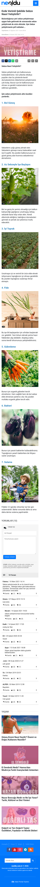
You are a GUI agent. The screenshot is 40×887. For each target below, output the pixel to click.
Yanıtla (7, 593)
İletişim (20, 844)
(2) (14, 642)
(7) (20, 678)
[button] (29, 60)
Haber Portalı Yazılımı (22, 882)
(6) (14, 605)
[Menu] (36, 3)
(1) (14, 593)
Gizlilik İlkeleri (29, 844)
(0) (20, 593)
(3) (14, 702)
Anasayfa (5, 844)
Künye (13, 844)
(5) (14, 667)
